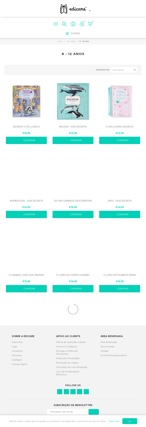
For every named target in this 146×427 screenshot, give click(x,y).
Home (60, 41)
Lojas (14, 346)
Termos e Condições (66, 346)
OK (129, 421)
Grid (10, 69)
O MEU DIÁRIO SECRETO (119, 126)
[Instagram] (73, 391)
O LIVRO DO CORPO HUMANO (73, 275)
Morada (104, 351)
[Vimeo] (79, 391)
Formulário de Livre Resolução (71, 367)
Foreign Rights (19, 364)
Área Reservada (109, 342)
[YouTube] (86, 391)
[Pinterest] (66, 391)
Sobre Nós (17, 342)
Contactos (17, 351)
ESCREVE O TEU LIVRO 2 (26, 126)
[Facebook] (59, 391)
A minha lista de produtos (114, 355)
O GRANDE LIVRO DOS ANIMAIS (26, 275)
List (15, 69)
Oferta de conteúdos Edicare (71, 342)
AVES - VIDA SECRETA (120, 200)
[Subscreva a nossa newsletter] (68, 411)
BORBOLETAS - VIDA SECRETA (26, 200)
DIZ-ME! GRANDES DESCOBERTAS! (73, 200)
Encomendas (107, 346)
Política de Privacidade (67, 358)
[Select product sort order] (124, 70)
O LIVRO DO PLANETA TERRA (119, 275)
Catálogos (17, 360)
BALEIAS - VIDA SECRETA (73, 126)
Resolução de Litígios (67, 362)
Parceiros (16, 355)
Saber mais (114, 421)
